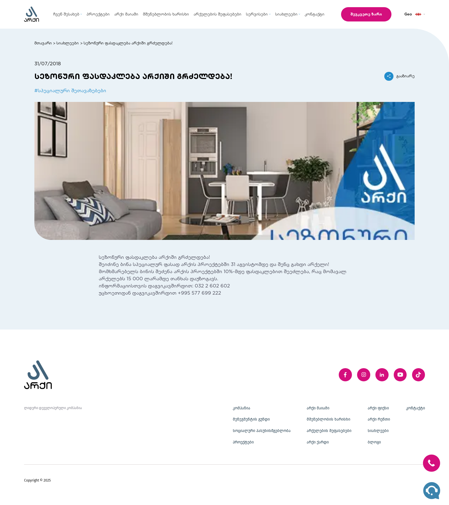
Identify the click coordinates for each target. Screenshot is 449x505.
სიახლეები (67, 43)
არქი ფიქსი (378, 408)
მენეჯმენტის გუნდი (251, 419)
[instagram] (363, 374)
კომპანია (241, 408)
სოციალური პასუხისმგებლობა (262, 431)
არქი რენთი (379, 419)
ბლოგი (374, 442)
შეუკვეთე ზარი (366, 14)
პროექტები (243, 442)
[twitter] (418, 374)
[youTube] (400, 374)
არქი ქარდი (318, 442)
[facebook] (345, 374)
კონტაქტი (415, 408)
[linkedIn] (382, 374)
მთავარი (43, 43)
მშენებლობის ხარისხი (328, 419)
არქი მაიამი (318, 408)
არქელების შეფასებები (329, 431)
